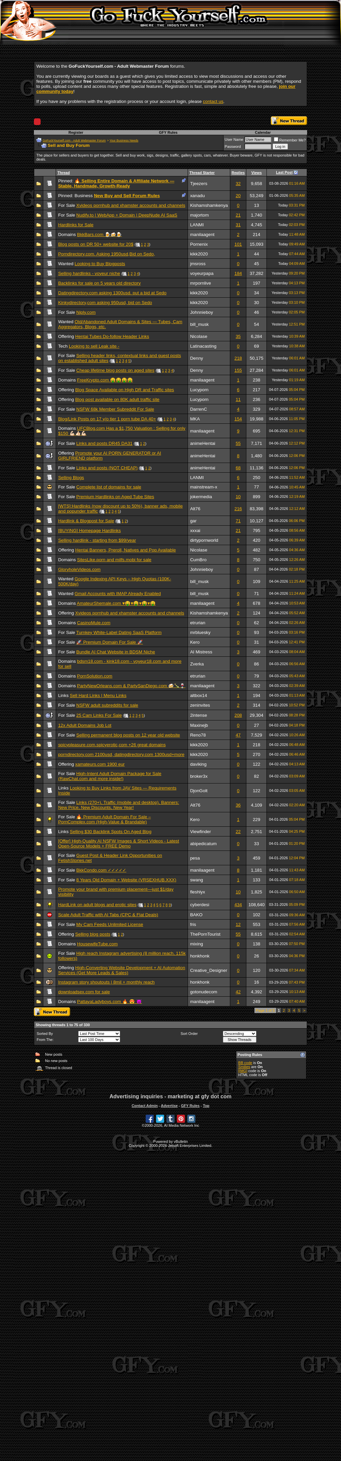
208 (238, 715)
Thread (63, 173)
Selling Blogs (71, 477)
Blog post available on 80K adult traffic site (117, 399)
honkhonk (199, 955)
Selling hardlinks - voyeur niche (89, 273)
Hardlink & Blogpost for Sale (86, 520)
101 (238, 244)
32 (238, 183)
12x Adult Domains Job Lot (84, 725)
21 (238, 215)
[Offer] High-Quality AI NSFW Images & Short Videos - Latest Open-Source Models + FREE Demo (118, 843)
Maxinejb (199, 725)
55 (238, 443)
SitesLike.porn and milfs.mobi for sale (114, 559)
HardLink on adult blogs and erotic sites (97, 904)
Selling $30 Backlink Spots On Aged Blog (110, 831)
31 (238, 224)
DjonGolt (198, 790)
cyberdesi (199, 904)
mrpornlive (200, 283)
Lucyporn (199, 389)
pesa (195, 858)
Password (233, 146)
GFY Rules (168, 132)
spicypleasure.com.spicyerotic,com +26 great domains (111, 744)
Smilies (244, 1067)
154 (238, 418)
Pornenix (199, 244)
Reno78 (198, 735)
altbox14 (198, 695)
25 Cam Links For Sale (99, 715)
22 (238, 831)
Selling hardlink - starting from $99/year (97, 540)
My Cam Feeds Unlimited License (109, 924)
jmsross (197, 263)
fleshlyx (197, 891)
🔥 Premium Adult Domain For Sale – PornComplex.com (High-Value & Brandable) (104, 819)
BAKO (196, 914)
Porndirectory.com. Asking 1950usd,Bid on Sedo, (106, 253)
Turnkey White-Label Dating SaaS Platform (118, 632)
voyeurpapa (201, 273)
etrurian (197, 622)
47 (238, 735)
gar (193, 520)
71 (238, 520)
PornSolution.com (94, 676)
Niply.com (86, 312)
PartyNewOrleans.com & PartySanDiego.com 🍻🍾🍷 (131, 685)
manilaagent (202, 234)
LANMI (197, 224)
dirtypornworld (204, 540)
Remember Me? (290, 140)
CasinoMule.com (93, 622)
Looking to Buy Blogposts (100, 263)
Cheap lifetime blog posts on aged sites (115, 370)
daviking (198, 764)
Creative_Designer (208, 970)
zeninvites (200, 705)
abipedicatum (203, 843)
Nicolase (198, 336)
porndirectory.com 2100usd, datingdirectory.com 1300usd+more (121, 754)
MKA (195, 418)
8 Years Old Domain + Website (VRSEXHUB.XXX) (126, 879)
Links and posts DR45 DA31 (104, 443)
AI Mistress (201, 651)
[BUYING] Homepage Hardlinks (89, 530)
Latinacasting (203, 346)
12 (238, 924)
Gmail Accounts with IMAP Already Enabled (118, 593)
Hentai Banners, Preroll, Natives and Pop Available (125, 549)
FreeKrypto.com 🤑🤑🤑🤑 (105, 380)
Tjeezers (198, 183)
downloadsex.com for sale (84, 991)
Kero (194, 642)
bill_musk (199, 324)
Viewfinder (200, 831)
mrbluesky (200, 632)
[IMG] (242, 1071)
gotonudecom (203, 991)
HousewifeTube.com (97, 943)
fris (193, 924)
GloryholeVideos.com (79, 569)
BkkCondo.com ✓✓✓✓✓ (101, 870)
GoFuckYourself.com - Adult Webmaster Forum (74, 140)
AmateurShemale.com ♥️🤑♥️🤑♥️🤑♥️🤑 (116, 603)
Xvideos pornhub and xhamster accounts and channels (130, 205)
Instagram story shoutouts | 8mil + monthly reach (106, 982)
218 (238, 358)
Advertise (169, 1106)
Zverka (197, 663)
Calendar (263, 132)
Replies (238, 173)
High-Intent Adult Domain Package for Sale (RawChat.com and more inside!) (109, 776)
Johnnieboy (201, 312)
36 (238, 805)
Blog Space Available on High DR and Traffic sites (124, 389)
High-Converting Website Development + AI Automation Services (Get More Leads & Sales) (121, 970)
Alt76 (195, 508)
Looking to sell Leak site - (94, 346)
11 (238, 399)
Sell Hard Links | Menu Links (98, 695)
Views (256, 173)
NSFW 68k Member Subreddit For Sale (115, 409)
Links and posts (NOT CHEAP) (107, 467)
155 (238, 370)
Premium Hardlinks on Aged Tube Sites (115, 496)
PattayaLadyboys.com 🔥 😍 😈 (109, 1001)
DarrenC (198, 409)
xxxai (195, 530)
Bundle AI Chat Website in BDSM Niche (115, 651)
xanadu (197, 195)
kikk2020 (199, 253)
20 (238, 195)
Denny (196, 358)
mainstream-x (203, 486)
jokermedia (201, 496)
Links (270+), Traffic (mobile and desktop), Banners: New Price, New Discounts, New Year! (118, 805)
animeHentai (202, 443)
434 (238, 904)
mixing (196, 943)
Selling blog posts (92, 934)
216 (238, 508)
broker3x (198, 776)
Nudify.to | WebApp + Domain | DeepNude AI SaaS (126, 215)
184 (238, 273)
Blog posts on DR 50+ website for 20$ (95, 244)
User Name (234, 139)
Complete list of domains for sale (108, 486)
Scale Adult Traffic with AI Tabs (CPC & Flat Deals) (108, 914)
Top (206, 1106)
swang (196, 879)
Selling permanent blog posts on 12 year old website (128, 735)
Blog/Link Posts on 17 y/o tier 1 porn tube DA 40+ (107, 418)
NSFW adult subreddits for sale (107, 705)
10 (238, 496)
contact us (213, 101)
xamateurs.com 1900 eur (100, 764)
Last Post (284, 172)
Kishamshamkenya (209, 205)
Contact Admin (145, 1106)
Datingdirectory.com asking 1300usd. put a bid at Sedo (112, 292)
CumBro (198, 559)
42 (238, 991)
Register (75, 132)
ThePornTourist (205, 934)
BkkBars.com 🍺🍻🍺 (99, 234)
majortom (199, 215)
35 (238, 336)
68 (238, 467)
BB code (245, 1063)
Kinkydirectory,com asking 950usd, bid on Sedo (105, 302)
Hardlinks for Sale (75, 224)
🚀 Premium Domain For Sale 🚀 (109, 642)
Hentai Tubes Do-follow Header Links (112, 336)
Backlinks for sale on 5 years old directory (99, 283)
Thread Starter (201, 173)
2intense (198, 715)
